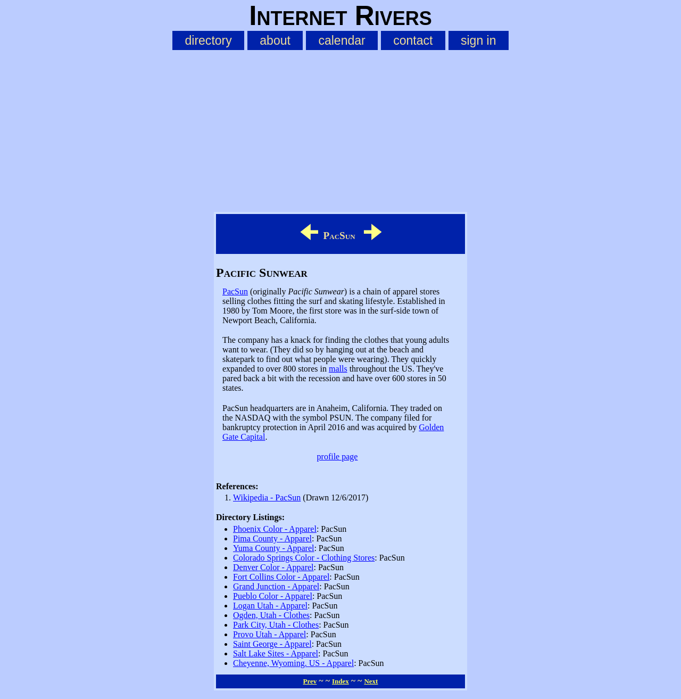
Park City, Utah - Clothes (276, 624)
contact (413, 40)
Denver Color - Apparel (273, 567)
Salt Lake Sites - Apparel (275, 653)
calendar (341, 40)
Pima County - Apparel (272, 538)
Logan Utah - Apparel (270, 605)
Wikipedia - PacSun (267, 497)
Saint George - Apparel (272, 643)
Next (371, 681)
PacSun (235, 291)
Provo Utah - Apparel (269, 634)
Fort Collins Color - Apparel (281, 576)
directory (208, 40)
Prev (310, 681)
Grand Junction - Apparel (276, 586)
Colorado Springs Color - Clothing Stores (304, 557)
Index (340, 681)
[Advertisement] (340, 128)
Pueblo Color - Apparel (272, 596)
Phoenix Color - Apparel (275, 528)
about (275, 40)
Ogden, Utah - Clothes (271, 615)
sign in (478, 40)
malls (338, 368)
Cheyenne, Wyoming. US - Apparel (293, 663)
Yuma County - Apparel (273, 548)
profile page (337, 456)
